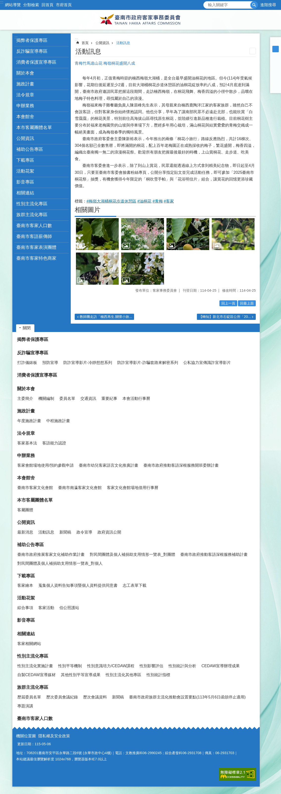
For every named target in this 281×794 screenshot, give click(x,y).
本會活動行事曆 (136, 398)
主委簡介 (25, 398)
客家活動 (46, 608)
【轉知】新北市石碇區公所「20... (225, 317)
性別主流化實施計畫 (35, 666)
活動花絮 (26, 597)
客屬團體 (25, 510)
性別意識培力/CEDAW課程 (110, 666)
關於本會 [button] (25, 73)
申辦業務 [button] (25, 105)
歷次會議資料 (95, 697)
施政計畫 (26, 411)
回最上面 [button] (247, 303)
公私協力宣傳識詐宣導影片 (207, 362)
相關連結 (26, 633)
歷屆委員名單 (29, 697)
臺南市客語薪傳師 (34, 236)
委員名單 (67, 398)
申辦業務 (26, 455)
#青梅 (158, 201)
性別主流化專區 (32, 656)
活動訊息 (123, 43)
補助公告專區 (30, 544)
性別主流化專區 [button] (31, 203)
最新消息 (25, 532)
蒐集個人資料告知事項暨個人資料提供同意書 (77, 585)
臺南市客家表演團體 (36, 247)
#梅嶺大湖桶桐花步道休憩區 (111, 201)
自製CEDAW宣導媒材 (36, 675)
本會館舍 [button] (25, 116)
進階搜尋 (268, 5)
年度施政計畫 (29, 421)
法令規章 (26, 433)
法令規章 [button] (25, 94)
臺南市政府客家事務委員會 (140, 20)
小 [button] (275, 42)
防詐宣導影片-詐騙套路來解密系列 (147, 362)
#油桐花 (144, 201)
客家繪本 (25, 585)
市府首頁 (64, 5)
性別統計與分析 (182, 666)
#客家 (169, 201)
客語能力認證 (54, 443)
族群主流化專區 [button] (31, 214)
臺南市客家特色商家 (36, 258)
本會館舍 (26, 477)
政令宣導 (84, 532)
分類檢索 (31, 5)
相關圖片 (87, 209)
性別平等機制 (70, 666)
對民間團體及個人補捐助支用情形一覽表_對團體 (132, 554)
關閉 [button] (27, 328)
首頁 (85, 43)
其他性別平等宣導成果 (80, 675)
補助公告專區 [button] (29, 149)
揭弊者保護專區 (31, 40)
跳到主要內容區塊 (2, 2)
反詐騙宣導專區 (32, 352)
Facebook (275, 62)
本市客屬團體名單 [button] (34, 127)
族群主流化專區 (32, 687)
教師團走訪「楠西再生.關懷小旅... (106, 317)
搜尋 (207, 3)
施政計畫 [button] (25, 83)
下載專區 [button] (25, 160)
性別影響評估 (151, 666)
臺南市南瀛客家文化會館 (80, 488)
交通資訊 (88, 398)
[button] (97, 234)
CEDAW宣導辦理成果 (220, 666)
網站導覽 (13, 5)
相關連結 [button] (25, 192)
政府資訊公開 (109, 532)
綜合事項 (25, 608)
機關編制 (46, 398)
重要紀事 (109, 398)
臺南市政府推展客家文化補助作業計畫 (51, 554)
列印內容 (252, 51)
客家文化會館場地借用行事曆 (132, 488)
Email (275, 87)
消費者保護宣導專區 (36, 62)
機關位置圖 (26, 736)
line (275, 81)
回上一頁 (228, 303)
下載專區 (26, 575)
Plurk (275, 68)
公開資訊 (102, 43)
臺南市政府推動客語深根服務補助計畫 (214, 554)
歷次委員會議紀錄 (62, 697)
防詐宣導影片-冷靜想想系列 (87, 362)
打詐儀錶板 (27, 362)
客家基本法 (27, 443)
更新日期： (26, 744)
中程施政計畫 (58, 421)
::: (1, 2)
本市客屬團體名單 (35, 500)
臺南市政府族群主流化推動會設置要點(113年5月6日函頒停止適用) (187, 697)
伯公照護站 (69, 608)
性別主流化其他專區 (123, 675)
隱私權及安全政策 (54, 736)
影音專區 (25, 181)
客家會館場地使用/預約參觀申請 (45, 465)
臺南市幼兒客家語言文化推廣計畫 (108, 465)
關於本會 (26, 388)
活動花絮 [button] (25, 171)
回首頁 (47, 5)
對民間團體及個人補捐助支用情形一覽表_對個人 (60, 563)
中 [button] (275, 49)
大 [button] (275, 55)
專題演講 (25, 706)
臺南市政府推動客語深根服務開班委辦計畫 (181, 465)
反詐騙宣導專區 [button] (31, 51)
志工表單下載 (134, 585)
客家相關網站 (29, 643)
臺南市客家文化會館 (35, 488)
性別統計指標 (158, 675)
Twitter (275, 75)
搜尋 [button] (254, 5)
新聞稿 (65, 532)
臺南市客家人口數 (34, 225)
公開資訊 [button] (25, 138)
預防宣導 (50, 362)
